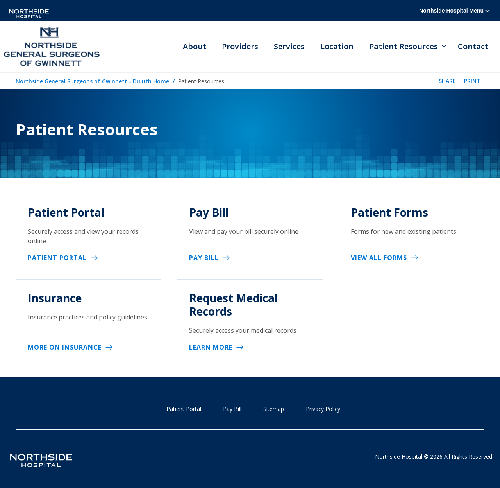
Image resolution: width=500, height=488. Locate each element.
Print (472, 80)
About (194, 46)
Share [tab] (447, 80)
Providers (240, 46)
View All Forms (379, 257)
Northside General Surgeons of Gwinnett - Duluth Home (92, 81)
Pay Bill (204, 257)
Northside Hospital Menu (454, 10)
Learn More (210, 347)
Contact (473, 46)
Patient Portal (57, 257)
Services (289, 46)
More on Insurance (65, 347)
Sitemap (273, 409)
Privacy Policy (323, 409)
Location (337, 46)
